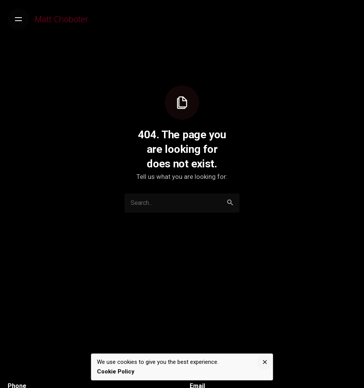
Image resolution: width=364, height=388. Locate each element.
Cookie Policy (115, 371)
